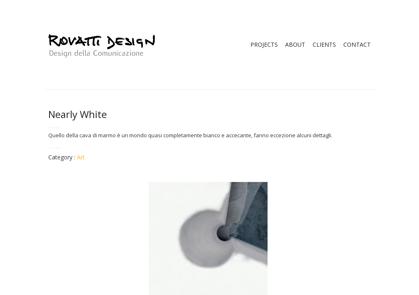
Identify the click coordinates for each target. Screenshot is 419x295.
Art (81, 157)
